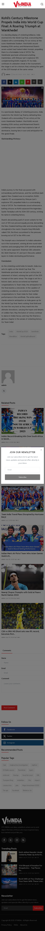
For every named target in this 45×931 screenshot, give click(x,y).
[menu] (3, 4)
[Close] (41, 450)
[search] (42, 4)
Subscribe (22, 477)
